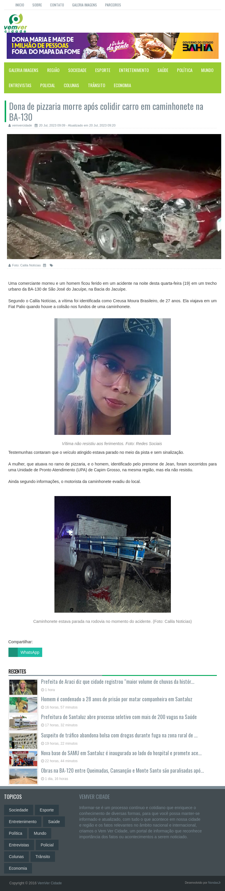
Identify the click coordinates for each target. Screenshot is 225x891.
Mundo (207, 70)
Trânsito (96, 85)
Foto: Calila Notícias (25, 265)
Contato (57, 4)
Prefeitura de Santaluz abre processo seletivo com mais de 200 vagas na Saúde (119, 716)
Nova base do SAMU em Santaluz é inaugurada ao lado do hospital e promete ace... (121, 753)
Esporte (102, 70)
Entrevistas (20, 85)
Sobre (37, 4)
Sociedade (77, 70)
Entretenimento (134, 70)
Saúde (162, 70)
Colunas (71, 85)
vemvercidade (20, 125)
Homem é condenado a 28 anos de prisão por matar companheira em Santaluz (116, 699)
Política (184, 70)
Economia (122, 85)
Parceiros (113, 4)
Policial (47, 85)
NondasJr (214, 882)
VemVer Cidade (94, 796)
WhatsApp (24, 652)
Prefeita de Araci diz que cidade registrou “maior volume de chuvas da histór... (117, 681)
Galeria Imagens (84, 4)
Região (53, 70)
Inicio (19, 4)
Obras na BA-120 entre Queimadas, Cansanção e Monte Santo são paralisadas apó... (122, 770)
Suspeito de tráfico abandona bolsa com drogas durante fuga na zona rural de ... (119, 735)
